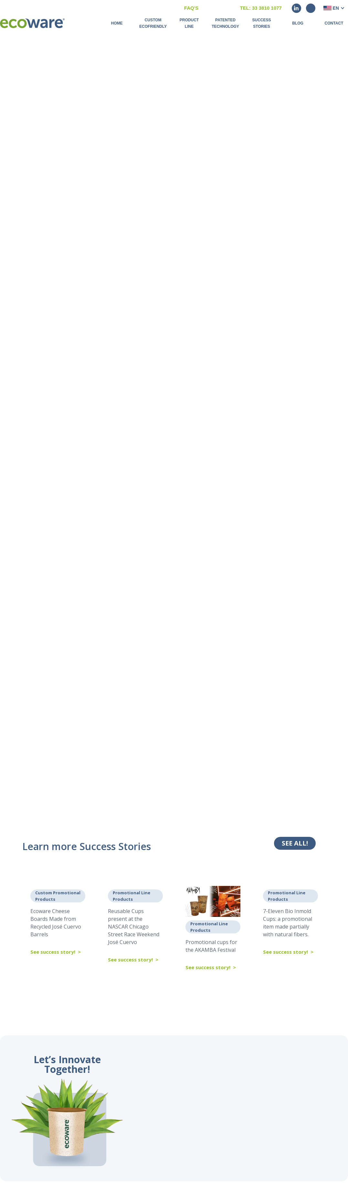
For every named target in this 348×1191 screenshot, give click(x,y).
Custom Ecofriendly (153, 23)
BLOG (297, 23)
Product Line (189, 23)
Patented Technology (225, 23)
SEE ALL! (295, 843)
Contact (334, 23)
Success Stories (261, 23)
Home (117, 23)
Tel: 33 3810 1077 (260, 8)
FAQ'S (191, 8)
